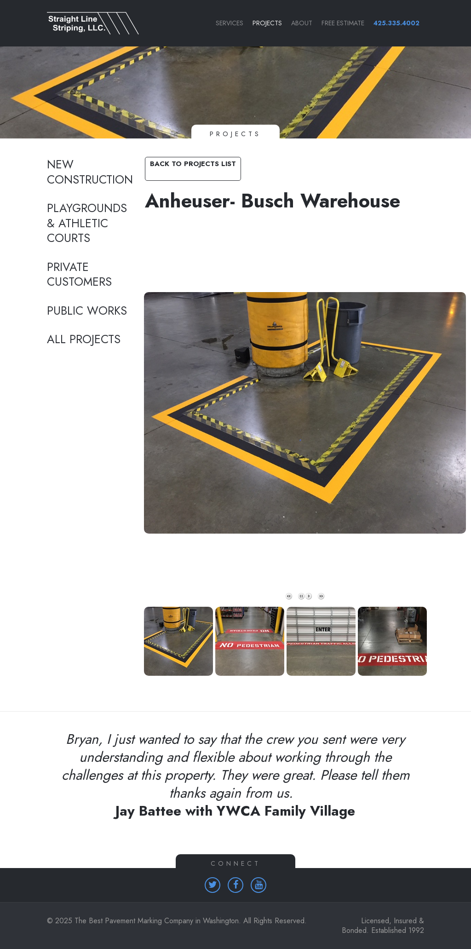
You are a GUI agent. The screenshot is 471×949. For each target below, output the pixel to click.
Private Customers (79, 274)
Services (229, 23)
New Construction (88, 172)
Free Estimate (343, 23)
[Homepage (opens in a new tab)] (212, 885)
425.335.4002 (396, 23)
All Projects (84, 339)
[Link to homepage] (88, 23)
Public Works (87, 311)
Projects (267, 23)
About (301, 23)
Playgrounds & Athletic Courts (87, 223)
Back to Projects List (193, 164)
